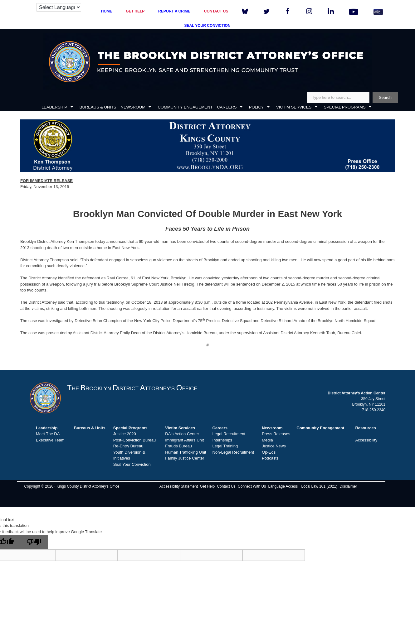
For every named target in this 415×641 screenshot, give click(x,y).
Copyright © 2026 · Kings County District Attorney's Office (71, 486)
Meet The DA (48, 433)
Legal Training (225, 446)
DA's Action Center (182, 433)
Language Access (283, 486)
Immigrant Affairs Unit (184, 440)
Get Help (207, 486)
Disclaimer (348, 486)
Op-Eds (269, 452)
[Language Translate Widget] (59, 7)
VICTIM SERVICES (293, 107)
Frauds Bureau (178, 446)
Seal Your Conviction (132, 464)
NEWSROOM (133, 107)
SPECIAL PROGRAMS (345, 107)
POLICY (256, 107)
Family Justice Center (184, 458)
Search (385, 97)
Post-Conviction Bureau (134, 440)
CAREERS (227, 107)
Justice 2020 (124, 433)
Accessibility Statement (178, 486)
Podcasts (270, 458)
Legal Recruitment (229, 433)
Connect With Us (252, 486)
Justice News (274, 446)
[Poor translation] (34, 542)
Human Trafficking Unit (185, 452)
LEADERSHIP (54, 107)
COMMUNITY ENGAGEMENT (185, 107)
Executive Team (50, 440)
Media (267, 440)
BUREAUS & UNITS (98, 107)
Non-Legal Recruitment (233, 452)
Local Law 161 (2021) (319, 486)
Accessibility (366, 440)
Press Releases (276, 433)
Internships (222, 440)
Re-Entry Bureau (128, 446)
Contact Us (226, 486)
